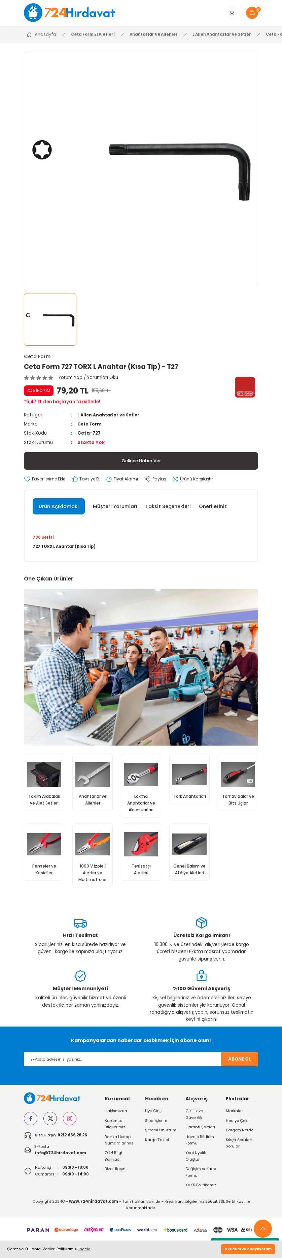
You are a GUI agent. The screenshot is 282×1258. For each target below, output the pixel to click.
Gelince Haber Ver (141, 463)
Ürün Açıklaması (59, 509)
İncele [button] (84, 1249)
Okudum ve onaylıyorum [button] (248, 1249)
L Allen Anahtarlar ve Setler (110, 417)
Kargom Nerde (239, 1135)
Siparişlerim (156, 1126)
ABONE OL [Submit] (239, 1065)
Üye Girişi (154, 1116)
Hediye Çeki (237, 1126)
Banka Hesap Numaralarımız (119, 1145)
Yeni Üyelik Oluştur (195, 1161)
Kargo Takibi (157, 1145)
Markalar (234, 1116)
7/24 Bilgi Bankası (113, 1161)
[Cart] (252, 14)
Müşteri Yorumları (115, 509)
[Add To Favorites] (47, 481)
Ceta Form (37, 358)
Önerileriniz (213, 509)
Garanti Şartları (200, 1132)
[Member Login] (232, 14)
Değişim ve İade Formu (200, 1178)
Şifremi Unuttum (160, 1135)
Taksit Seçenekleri (168, 509)
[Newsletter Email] (141, 1065)
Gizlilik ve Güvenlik (194, 1120)
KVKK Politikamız (200, 1190)
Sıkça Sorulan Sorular (239, 1148)
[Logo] (74, 14)
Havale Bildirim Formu (199, 1145)
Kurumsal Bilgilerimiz (115, 1129)
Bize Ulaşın (115, 1174)
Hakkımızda (116, 1116)
